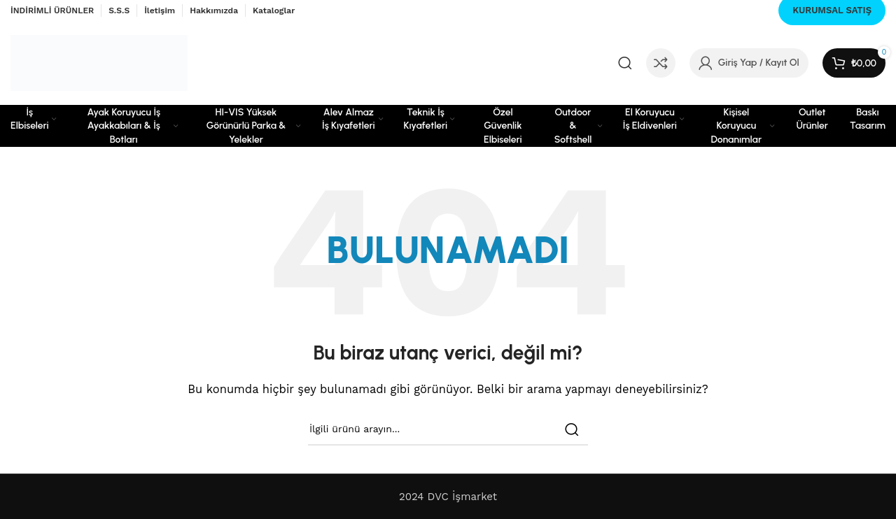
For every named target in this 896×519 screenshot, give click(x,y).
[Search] (625, 63)
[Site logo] (99, 62)
